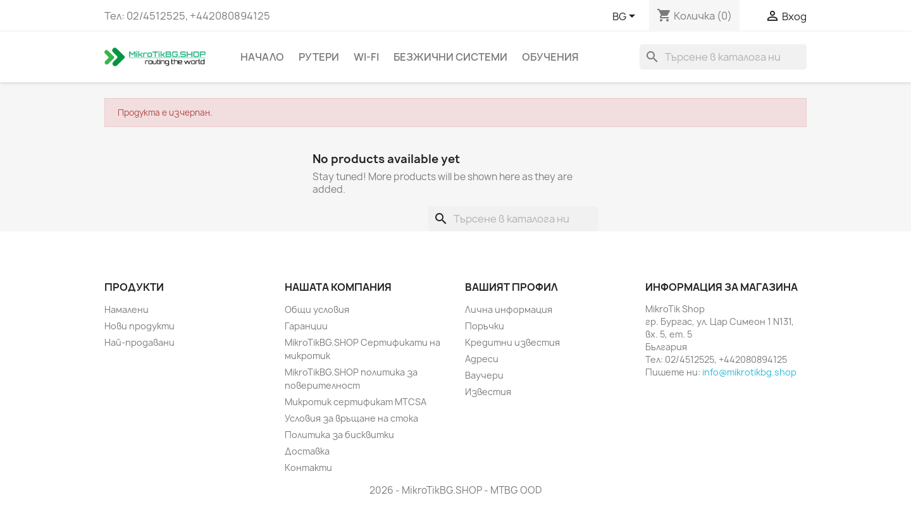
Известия (488, 392)
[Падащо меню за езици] (626, 17)
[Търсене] (723, 57)
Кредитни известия (512, 342)
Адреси (482, 359)
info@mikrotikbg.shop (749, 372)
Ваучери (484, 375)
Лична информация (508, 309)
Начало (262, 57)
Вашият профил (511, 287)
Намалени (126, 309)
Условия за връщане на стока (351, 418)
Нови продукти (139, 326)
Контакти (308, 467)
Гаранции (306, 326)
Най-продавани (139, 342)
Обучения (550, 57)
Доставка (307, 451)
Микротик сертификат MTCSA (355, 402)
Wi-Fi (366, 57)
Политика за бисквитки (339, 435)
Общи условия (317, 309)
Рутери (319, 57)
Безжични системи (450, 57)
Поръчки (484, 326)
